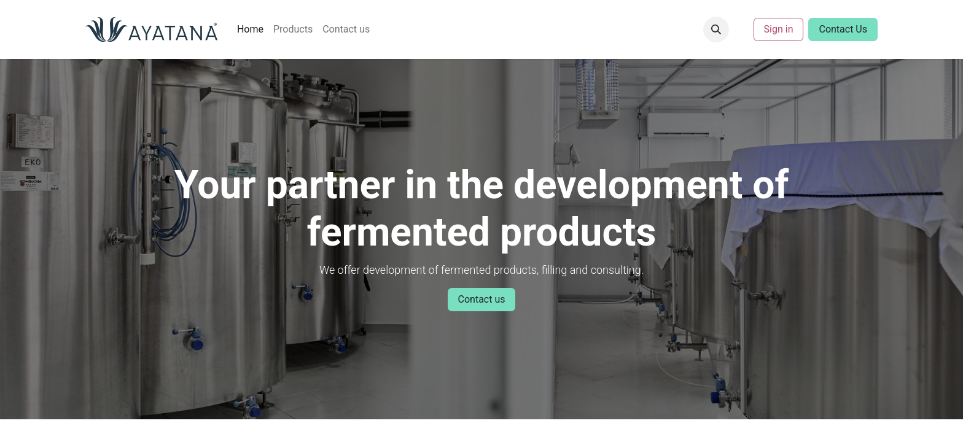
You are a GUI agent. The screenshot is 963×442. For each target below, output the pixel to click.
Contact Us (843, 29)
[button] (716, 29)
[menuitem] (250, 29)
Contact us (481, 299)
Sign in (778, 29)
